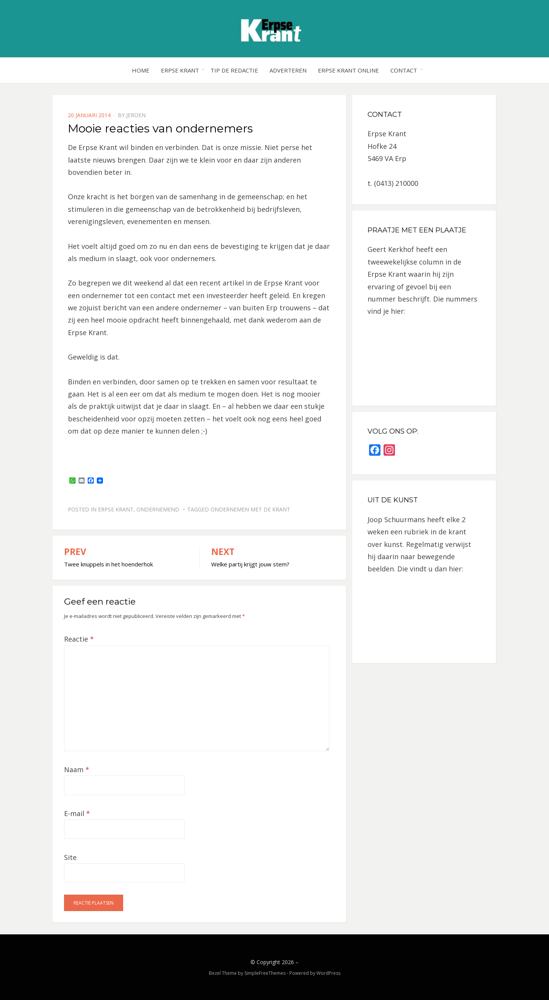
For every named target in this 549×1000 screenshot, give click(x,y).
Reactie (79, 639)
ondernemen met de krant (250, 509)
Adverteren (288, 70)
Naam (76, 769)
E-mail (77, 813)
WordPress (328, 973)
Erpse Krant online (348, 70)
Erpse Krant (180, 70)
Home (140, 70)
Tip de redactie (234, 70)
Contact (403, 70)
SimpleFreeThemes (265, 973)
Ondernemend (157, 509)
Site (70, 857)
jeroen (136, 115)
